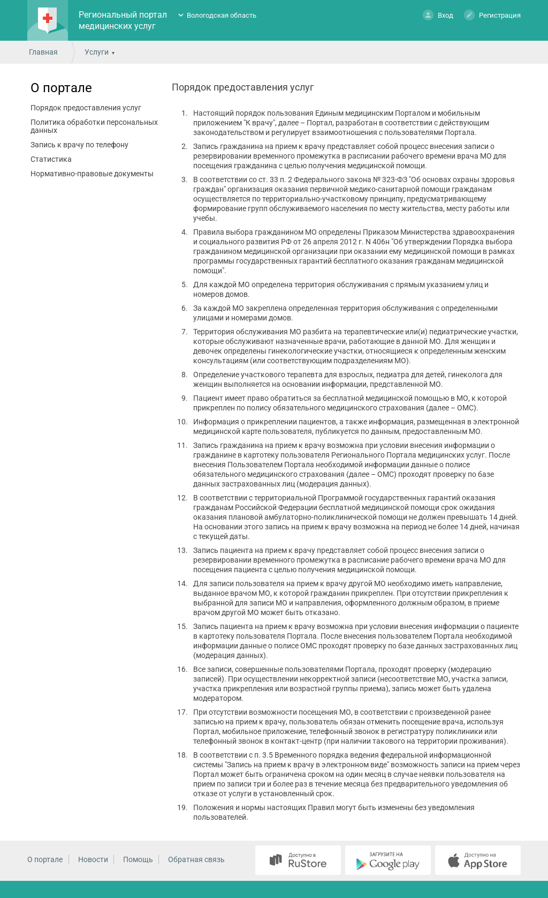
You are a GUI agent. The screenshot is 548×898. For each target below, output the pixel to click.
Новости (93, 859)
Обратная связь (196, 859)
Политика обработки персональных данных (94, 126)
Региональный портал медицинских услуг (123, 20)
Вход (438, 14)
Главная (43, 52)
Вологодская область (221, 15)
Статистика (51, 159)
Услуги (97, 52)
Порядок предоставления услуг (86, 107)
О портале (61, 87)
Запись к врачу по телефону (79, 144)
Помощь (138, 859)
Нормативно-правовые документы (92, 173)
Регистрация (492, 14)
